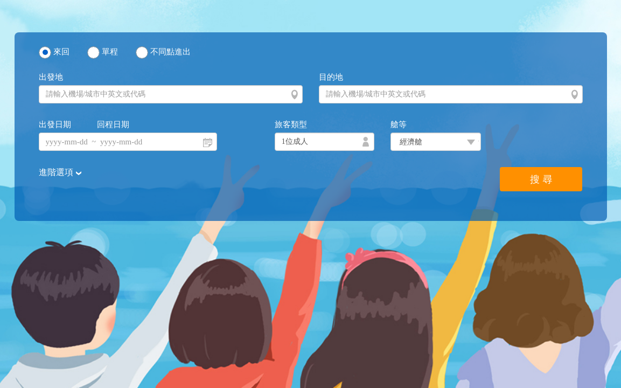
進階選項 (57, 172)
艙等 (398, 124)
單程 (110, 51)
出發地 (51, 77)
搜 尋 (541, 179)
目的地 (331, 77)
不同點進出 (170, 51)
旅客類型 (291, 124)
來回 (61, 51)
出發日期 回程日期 (84, 124)
